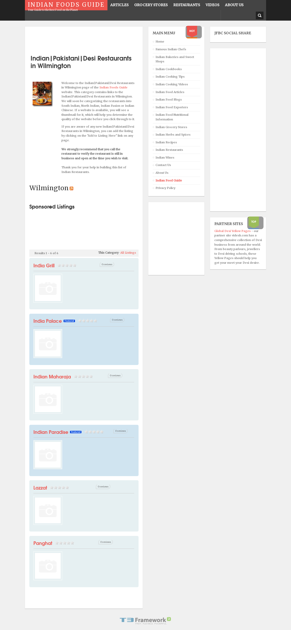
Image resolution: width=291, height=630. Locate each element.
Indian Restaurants (169, 150)
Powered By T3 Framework (145, 620)
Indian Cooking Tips (170, 76)
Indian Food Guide (169, 180)
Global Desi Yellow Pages (232, 231)
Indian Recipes (166, 142)
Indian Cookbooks (169, 69)
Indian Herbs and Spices (173, 134)
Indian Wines (165, 157)
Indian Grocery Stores (171, 127)
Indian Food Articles (170, 92)
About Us (162, 173)
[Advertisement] (89, 38)
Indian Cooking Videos (172, 84)
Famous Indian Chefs (171, 49)
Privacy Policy (165, 188)
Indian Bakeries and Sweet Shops (175, 59)
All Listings (128, 252)
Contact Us (163, 165)
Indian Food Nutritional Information (172, 117)
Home (160, 41)
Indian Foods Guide (113, 87)
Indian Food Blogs (169, 99)
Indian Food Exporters (172, 107)
